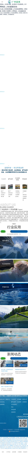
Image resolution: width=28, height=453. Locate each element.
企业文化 (2, 402)
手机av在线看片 (17, 446)
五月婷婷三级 (8, 441)
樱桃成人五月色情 (13, 445)
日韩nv (4, 441)
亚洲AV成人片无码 (11, 448)
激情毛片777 (10, 442)
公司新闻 (19, 399)
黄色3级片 (21, 440)
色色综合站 (9, 444)
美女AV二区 (4, 446)
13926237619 (22, 417)
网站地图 (9, 438)
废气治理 (13, 402)
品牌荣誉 (2, 404)
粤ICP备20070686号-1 (14, 431)
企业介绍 (2, 399)
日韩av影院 (2, 445)
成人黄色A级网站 (8, 440)
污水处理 (13, 399)
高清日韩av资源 (15, 440)
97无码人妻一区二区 (16, 444)
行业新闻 (19, 402)
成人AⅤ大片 (7, 445)
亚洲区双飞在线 (4, 442)
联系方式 (24, 399)
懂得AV (21, 441)
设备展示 (13, 412)
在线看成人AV (10, 446)
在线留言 (24, 402)
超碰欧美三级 (14, 438)
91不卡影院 (4, 448)
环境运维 (13, 409)
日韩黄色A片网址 (17, 442)
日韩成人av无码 (23, 444)
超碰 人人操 (23, 442)
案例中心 (8, 399)
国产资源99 (20, 438)
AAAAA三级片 (18, 448)
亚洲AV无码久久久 (15, 441)
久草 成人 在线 (21, 445)
